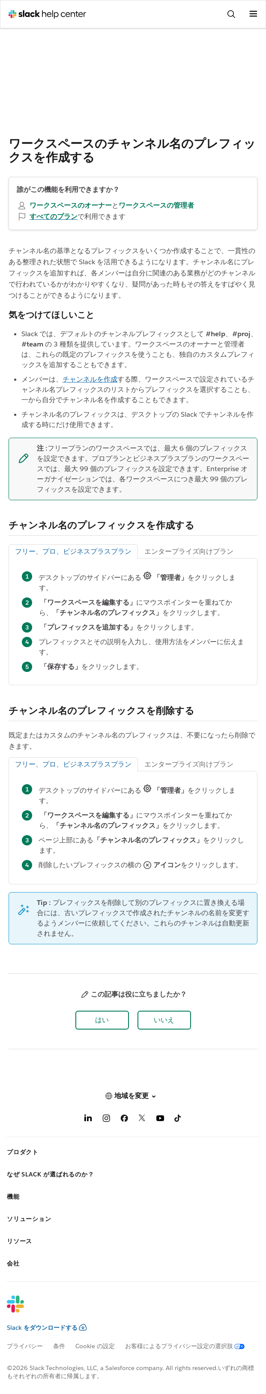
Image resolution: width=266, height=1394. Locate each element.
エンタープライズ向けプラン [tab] (188, 551)
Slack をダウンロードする (47, 1327)
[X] (142, 1119)
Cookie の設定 (95, 1346)
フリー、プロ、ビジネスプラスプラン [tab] (73, 551)
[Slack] (126, 1309)
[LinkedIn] (88, 1119)
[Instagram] (106, 1119)
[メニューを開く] (253, 14)
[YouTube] (160, 1119)
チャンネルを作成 (90, 379)
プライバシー (25, 1346)
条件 (59, 1346)
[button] (102, 1020)
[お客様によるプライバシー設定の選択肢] (190, 1346)
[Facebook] (124, 1119)
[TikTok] (178, 1119)
